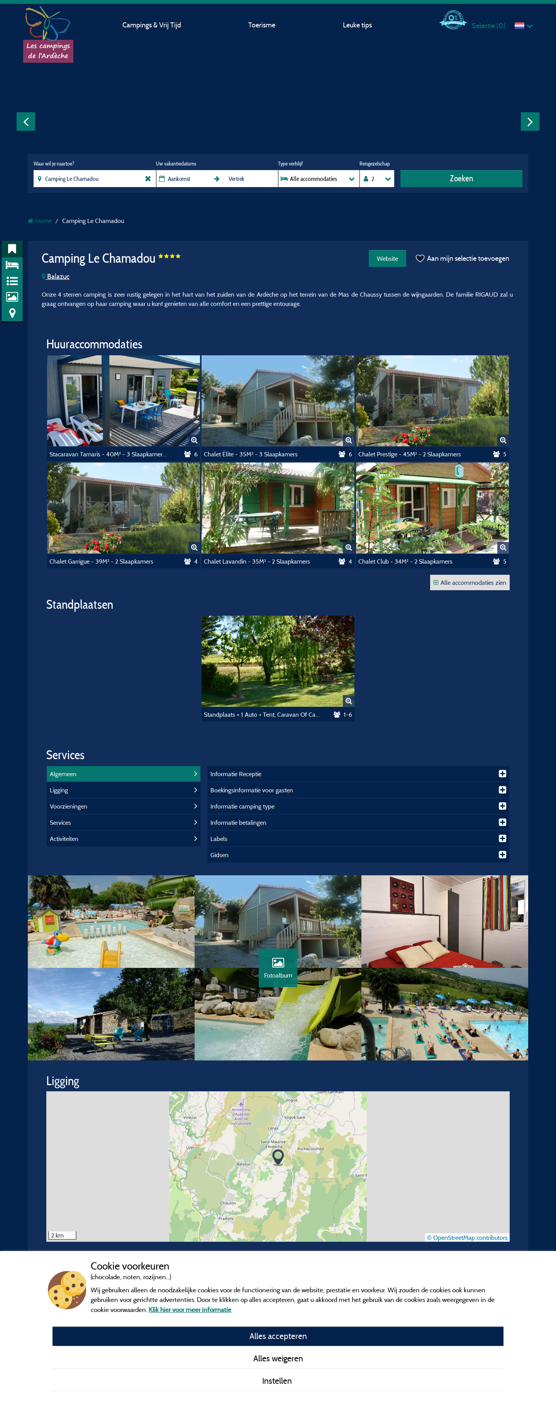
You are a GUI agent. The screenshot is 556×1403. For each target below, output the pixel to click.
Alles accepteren (278, 1336)
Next (530, 121)
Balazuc (56, 276)
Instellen (278, 1381)
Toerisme (261, 24)
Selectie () (488, 25)
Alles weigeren (278, 1358)
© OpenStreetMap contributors (467, 1237)
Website (387, 258)
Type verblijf (290, 163)
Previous (26, 121)
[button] (278, 1158)
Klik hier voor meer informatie (190, 1309)
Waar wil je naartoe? (54, 163)
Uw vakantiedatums (176, 163)
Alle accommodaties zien (470, 582)
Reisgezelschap (374, 163)
